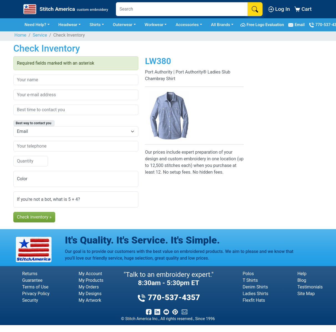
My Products (90, 280)
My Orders (88, 287)
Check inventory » (34, 217)
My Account (90, 273)
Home (20, 35)
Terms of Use (35, 287)
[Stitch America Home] (65, 9)
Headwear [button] (68, 24)
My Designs (89, 293)
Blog (301, 280)
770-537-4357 (168, 297)
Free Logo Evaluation (263, 25)
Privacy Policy (36, 293)
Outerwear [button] (123, 24)
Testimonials (310, 287)
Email (297, 25)
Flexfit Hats (254, 300)
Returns (29, 273)
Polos (248, 273)
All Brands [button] (220, 24)
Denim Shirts (255, 287)
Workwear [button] (154, 24)
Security (30, 300)
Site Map (306, 293)
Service (40, 35)
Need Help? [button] (35, 24)
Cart (303, 9)
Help (302, 273)
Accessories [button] (187, 24)
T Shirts (250, 280)
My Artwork (89, 300)
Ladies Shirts (255, 293)
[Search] (182, 9)
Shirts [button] (95, 24)
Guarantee (32, 280)
